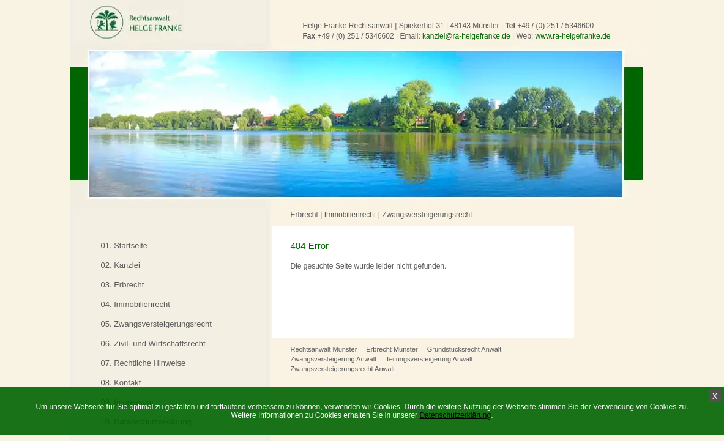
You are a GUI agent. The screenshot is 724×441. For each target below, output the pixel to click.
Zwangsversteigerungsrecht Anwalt (343, 368)
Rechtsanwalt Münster (324, 349)
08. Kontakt (121, 382)
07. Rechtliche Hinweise (143, 363)
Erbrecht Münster (391, 349)
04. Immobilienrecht (135, 304)
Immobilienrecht (350, 214)
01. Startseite (124, 245)
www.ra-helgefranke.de (573, 36)
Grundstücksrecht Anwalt (464, 349)
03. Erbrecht (122, 284)
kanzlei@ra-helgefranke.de (466, 36)
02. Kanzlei (120, 265)
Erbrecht (304, 214)
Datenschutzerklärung (455, 415)
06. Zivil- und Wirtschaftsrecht (153, 343)
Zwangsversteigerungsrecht (427, 214)
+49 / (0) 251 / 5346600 (555, 25)
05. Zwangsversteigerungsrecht (156, 323)
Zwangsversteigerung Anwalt (334, 359)
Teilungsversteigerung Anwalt (429, 359)
